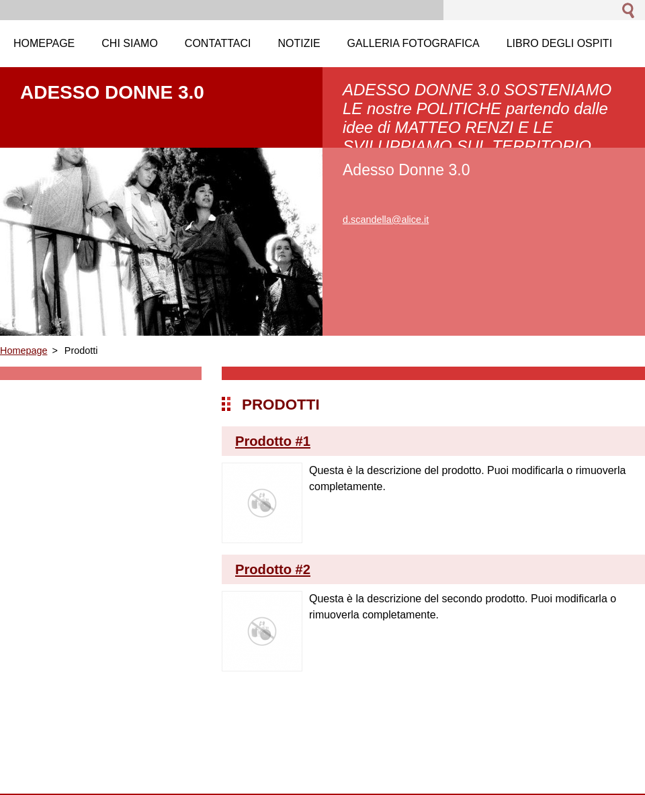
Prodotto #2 (272, 569)
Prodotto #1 (272, 441)
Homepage (23, 350)
